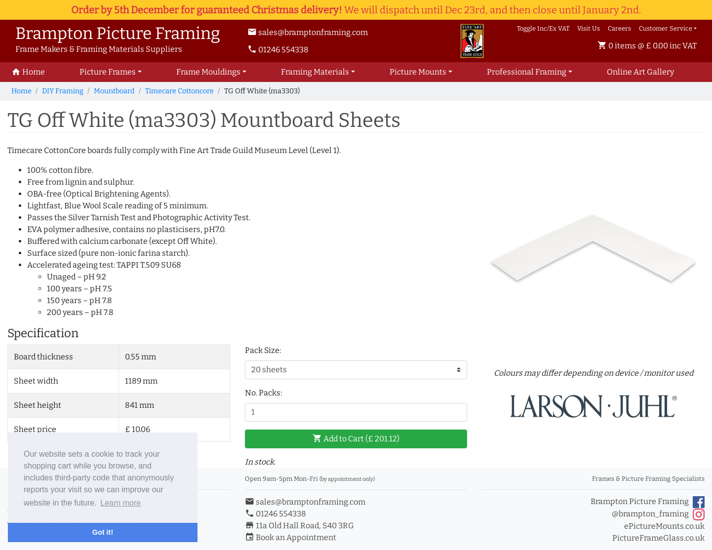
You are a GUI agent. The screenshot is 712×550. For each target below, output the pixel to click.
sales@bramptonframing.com (307, 32)
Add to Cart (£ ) (356, 438)
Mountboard (114, 91)
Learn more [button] (120, 503)
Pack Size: (263, 350)
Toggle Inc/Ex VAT (543, 28)
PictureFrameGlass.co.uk (658, 538)
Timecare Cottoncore (179, 91)
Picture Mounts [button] (418, 72)
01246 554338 (278, 49)
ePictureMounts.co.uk (664, 526)
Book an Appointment (290, 537)
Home (21, 91)
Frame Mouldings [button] (208, 72)
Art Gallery (640, 72)
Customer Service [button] (665, 28)
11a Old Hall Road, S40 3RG (299, 525)
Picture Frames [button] (107, 72)
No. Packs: (263, 392)
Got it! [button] (102, 532)
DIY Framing (62, 91)
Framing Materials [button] (315, 72)
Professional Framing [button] (526, 72)
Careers (619, 28)
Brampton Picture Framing (648, 502)
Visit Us (588, 28)
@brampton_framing (658, 514)
